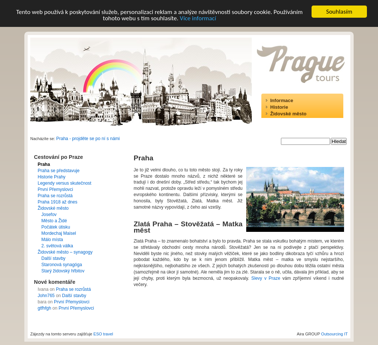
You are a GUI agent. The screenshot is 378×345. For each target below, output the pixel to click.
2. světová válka (57, 245)
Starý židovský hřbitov (63, 270)
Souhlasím (339, 11)
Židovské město (288, 113)
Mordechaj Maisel (58, 233)
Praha (44, 164)
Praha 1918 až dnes (57, 202)
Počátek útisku (55, 227)
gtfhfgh (44, 308)
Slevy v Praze (265, 278)
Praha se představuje (58, 170)
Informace (281, 100)
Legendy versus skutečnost (64, 183)
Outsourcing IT (334, 334)
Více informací (198, 18)
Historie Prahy (51, 177)
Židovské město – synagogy (65, 252)
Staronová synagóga (61, 264)
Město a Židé (54, 220)
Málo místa (52, 239)
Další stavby (53, 258)
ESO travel (103, 334)
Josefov (48, 214)
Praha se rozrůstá (55, 195)
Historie (279, 107)
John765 (46, 295)
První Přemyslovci (55, 189)
